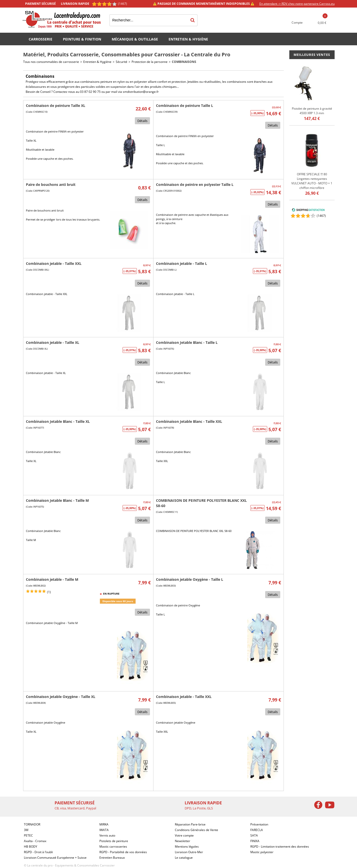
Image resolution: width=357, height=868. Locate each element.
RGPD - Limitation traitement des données (279, 846)
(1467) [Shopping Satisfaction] (122, 4)
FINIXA (254, 841)
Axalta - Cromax (35, 841)
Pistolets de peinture (113, 841)
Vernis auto (107, 835)
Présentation (259, 824)
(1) (49, 592)
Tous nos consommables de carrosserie (51, 62)
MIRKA (103, 824)
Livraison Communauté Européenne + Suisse (55, 857)
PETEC (28, 835)
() (321, 216)
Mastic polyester (261, 852)
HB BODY (30, 846)
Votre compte (184, 835)
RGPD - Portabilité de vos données (123, 852)
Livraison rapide (75, 4)
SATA (254, 835)
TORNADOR (32, 824)
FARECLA (256, 830)
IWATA (104, 830)
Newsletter (182, 841)
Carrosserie (40, 39)
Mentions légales (187, 846)
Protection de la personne (150, 62)
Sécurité (121, 62)
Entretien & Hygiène (188, 39)
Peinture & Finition (82, 39)
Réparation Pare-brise (190, 824)
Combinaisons (184, 62)
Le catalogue (184, 857)
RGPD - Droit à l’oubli (38, 852)
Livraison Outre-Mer (189, 852)
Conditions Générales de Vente (196, 830)
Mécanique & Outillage (135, 39)
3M (26, 830)
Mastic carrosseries (113, 846)
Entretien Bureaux (112, 857)
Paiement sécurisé (40, 4)
